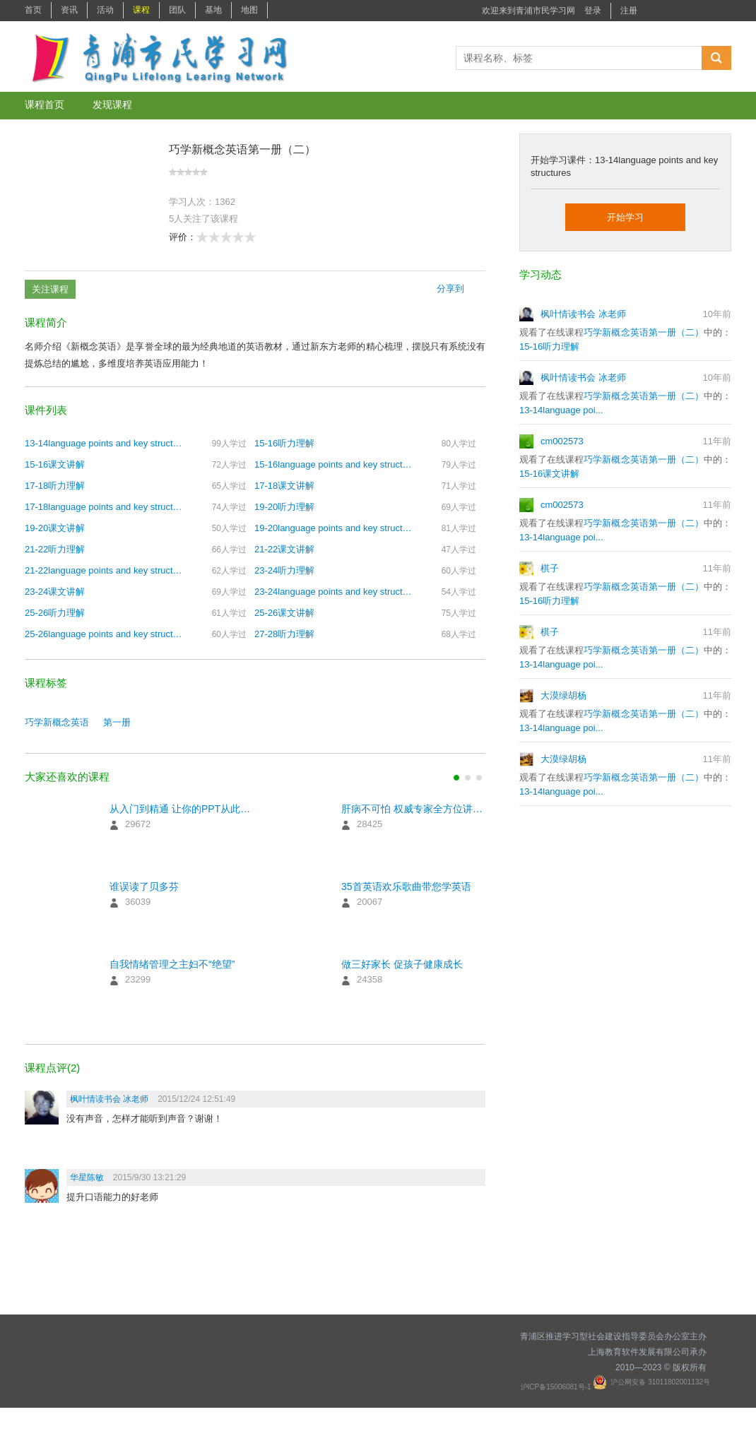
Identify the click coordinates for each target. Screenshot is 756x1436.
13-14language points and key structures (104, 443)
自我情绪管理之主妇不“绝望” (172, 964)
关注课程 (50, 289)
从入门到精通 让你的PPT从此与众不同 (182, 808)
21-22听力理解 (55, 549)
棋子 (550, 568)
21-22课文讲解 (284, 549)
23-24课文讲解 (55, 591)
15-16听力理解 (284, 443)
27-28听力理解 (284, 634)
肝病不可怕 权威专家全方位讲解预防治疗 (413, 808)
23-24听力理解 (284, 570)
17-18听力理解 (55, 485)
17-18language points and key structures (104, 507)
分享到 (450, 288)
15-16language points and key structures (333, 464)
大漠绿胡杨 (563, 695)
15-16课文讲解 (55, 464)
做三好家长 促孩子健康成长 (402, 964)
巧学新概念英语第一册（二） (644, 332)
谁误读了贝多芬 (144, 886)
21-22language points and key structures (104, 570)
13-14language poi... (561, 410)
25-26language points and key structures (104, 634)
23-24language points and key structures (333, 591)
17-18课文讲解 (284, 485)
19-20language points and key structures (333, 528)
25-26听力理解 (55, 612)
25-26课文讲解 (284, 612)
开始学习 (625, 217)
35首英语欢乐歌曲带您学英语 (406, 886)
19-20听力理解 (284, 507)
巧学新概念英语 (57, 722)
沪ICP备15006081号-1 (557, 1387)
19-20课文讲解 (55, 528)
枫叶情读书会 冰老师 (583, 314)
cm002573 (562, 441)
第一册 (117, 722)
